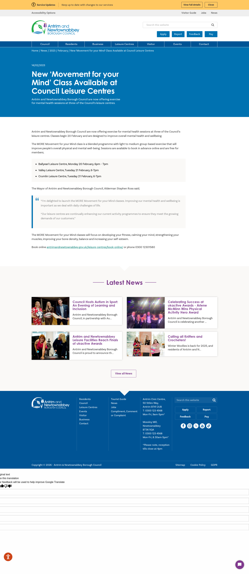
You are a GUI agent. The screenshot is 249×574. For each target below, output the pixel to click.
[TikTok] (208, 425)
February (63, 50)
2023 (52, 50)
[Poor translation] (8, 486)
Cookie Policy (198, 465)
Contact (204, 44)
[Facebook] (183, 425)
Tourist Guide (118, 399)
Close (211, 4)
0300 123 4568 (153, 410)
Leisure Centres (124, 44)
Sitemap (180, 465)
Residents (71, 44)
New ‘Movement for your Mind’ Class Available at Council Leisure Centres (112, 50)
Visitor (151, 44)
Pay (211, 34)
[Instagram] (189, 425)
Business (97, 44)
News (214, 12)
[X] (196, 425)
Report (178, 34)
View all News (123, 373)
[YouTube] (202, 425)
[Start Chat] (239, 564)
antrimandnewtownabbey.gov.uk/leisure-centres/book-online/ (85, 247)
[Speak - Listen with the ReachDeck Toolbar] (8, 557)
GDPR (214, 465)
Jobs (203, 12)
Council (45, 44)
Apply (163, 34)
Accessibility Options (43, 12)
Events (177, 44)
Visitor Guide (189, 12)
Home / (36, 50)
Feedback (194, 34)
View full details (191, 4)
